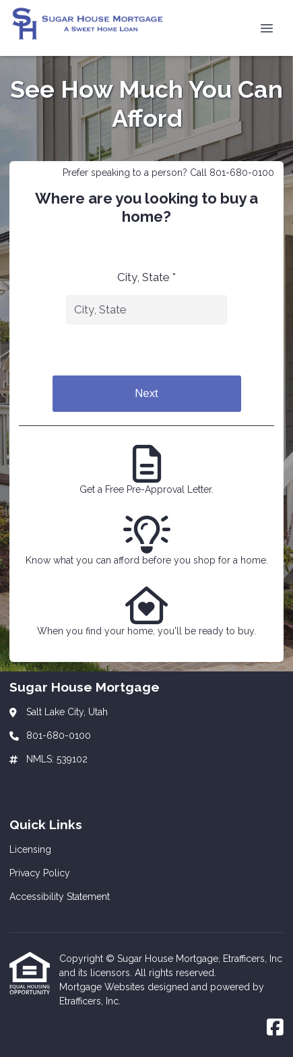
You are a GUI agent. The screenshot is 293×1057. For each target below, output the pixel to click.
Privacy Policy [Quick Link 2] (39, 873)
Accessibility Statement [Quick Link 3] (59, 896)
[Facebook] (275, 1028)
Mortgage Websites (103, 987)
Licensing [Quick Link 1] (30, 849)
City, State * (146, 277)
